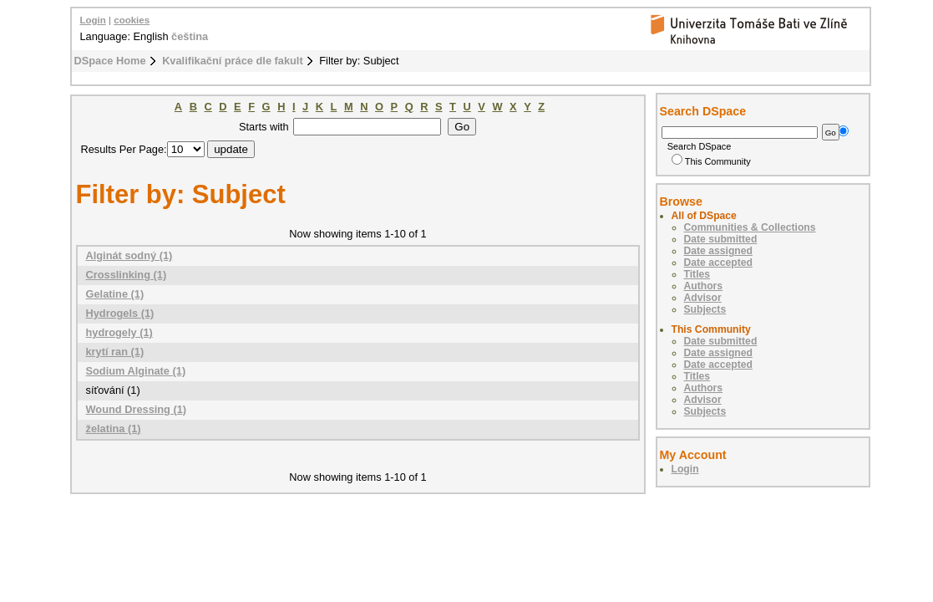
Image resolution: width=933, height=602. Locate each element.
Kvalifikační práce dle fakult (232, 60)
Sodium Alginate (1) (136, 371)
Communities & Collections (750, 227)
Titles (697, 274)
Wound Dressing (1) (136, 409)
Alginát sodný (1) (129, 255)
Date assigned (718, 251)
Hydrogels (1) (120, 313)
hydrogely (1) (119, 332)
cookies (132, 20)
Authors (703, 286)
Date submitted (721, 239)
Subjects (705, 309)
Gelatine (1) (115, 294)
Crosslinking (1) (126, 274)
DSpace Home (110, 60)
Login (93, 20)
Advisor (703, 298)
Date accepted (718, 262)
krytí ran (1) (115, 351)
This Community (711, 161)
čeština (189, 36)
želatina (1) (113, 428)
